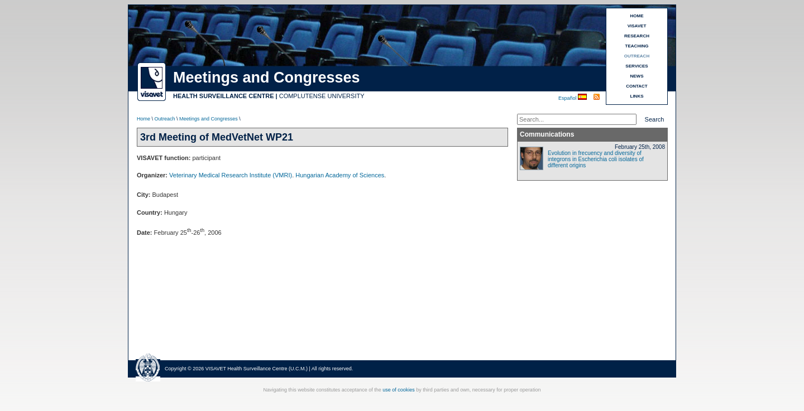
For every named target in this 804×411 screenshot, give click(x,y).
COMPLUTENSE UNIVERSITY (322, 96)
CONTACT (637, 86)
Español (568, 98)
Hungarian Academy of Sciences (339, 175)
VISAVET (637, 25)
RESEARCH (636, 35)
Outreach (165, 119)
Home (143, 119)
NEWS (637, 76)
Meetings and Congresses (208, 119)
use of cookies (398, 390)
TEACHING (637, 46)
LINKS (637, 96)
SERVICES (636, 66)
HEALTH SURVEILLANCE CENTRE (223, 96)
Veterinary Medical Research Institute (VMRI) (230, 175)
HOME (637, 15)
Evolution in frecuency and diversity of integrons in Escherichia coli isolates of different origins (596, 159)
